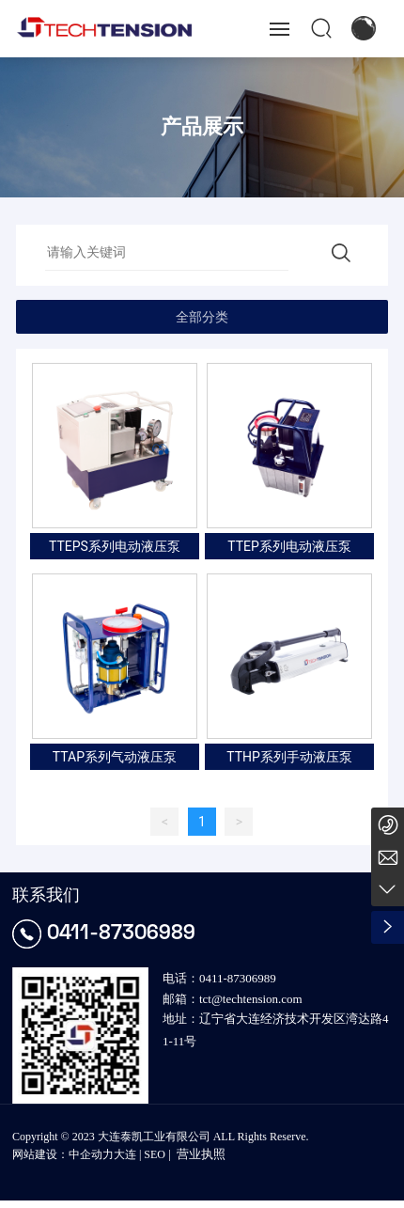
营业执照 (201, 1154)
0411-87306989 (121, 931)
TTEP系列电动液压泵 (289, 546)
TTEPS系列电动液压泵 (114, 546)
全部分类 (202, 316)
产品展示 (202, 126)
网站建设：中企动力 (63, 1154)
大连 (125, 1154)
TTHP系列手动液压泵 (289, 756)
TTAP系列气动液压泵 (115, 756)
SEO (154, 1154)
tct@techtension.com (251, 999)
